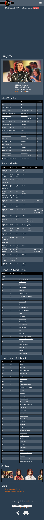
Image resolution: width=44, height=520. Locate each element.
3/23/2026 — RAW (6, 136)
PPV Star (22, 390)
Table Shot (22, 456)
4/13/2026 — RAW (6, 116)
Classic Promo (23, 433)
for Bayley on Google (14, 491)
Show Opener (23, 413)
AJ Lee (11, 209)
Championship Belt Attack (26, 458)
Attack (22, 104)
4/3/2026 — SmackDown (8, 124)
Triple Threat (22, 282)
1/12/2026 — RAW (6, 144)
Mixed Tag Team (23, 307)
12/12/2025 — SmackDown (9, 158)
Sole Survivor (23, 447)
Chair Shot (22, 421)
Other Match (22, 287)
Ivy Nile (23, 215)
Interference (24, 116)
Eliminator (22, 393)
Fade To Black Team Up (26, 461)
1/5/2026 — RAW (6, 153)
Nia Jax (11, 200)
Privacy (29, 508)
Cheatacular (23, 444)
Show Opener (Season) (26, 453)
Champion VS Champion (25, 296)
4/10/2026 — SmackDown (8, 121)
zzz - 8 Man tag (23, 324)
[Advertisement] (22, 32)
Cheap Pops (24, 147)
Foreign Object (24, 399)
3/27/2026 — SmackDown (8, 130)
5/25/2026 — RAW (6, 104)
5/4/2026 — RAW (6, 110)
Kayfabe (22, 376)
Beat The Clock (23, 347)
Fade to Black (23, 419)
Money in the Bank (24, 310)
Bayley (11, 170)
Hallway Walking (24, 416)
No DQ (21, 330)
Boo (24, 91)
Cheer (16, 91)
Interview (23, 124)
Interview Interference (27, 110)
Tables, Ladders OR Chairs (26, 339)
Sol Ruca (12, 237)
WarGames (22, 316)
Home (14, 508)
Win (17, 191)
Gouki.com (28, 501)
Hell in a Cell (22, 327)
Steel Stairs (23, 424)
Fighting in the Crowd (25, 438)
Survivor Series (23, 293)
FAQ (25, 508)
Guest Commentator (25, 384)
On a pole (21, 350)
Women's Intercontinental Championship (38, 210)
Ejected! (22, 450)
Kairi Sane (12, 245)
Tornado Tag (22, 319)
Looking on (23, 441)
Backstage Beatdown (25, 396)
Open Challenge (23, 344)
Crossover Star (25, 113)
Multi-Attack (23, 410)
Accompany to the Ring (26, 118)
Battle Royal (22, 333)
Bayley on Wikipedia (13, 489)
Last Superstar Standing (25, 336)
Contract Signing (24, 407)
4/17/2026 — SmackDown (8, 113)
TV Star (22, 381)
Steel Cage (22, 341)
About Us (19, 508)
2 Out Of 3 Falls (23, 353)
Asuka (23, 204)
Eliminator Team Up (25, 436)
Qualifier (21, 313)
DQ (17, 200)
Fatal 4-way (22, 290)
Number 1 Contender (24, 284)
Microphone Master (26, 138)
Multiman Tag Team (24, 279)
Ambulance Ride (24, 401)
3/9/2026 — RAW (6, 141)
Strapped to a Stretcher (26, 430)
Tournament (22, 322)
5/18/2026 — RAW (6, 107)
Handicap (21, 304)
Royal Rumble (22, 302)
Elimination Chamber (24, 299)
